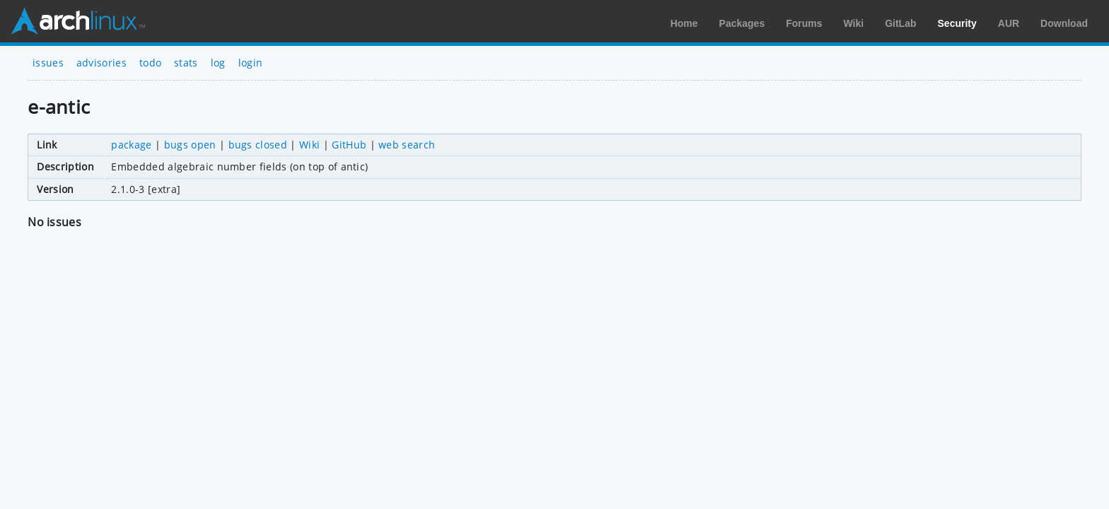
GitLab (900, 23)
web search (406, 144)
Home (684, 23)
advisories (101, 62)
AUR (1008, 23)
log (218, 62)
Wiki (854, 23)
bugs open (190, 144)
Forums (804, 23)
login (250, 62)
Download (1064, 23)
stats (186, 62)
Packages (742, 23)
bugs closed (258, 144)
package (131, 144)
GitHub (349, 144)
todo (150, 62)
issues (48, 62)
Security (957, 23)
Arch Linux (78, 21)
